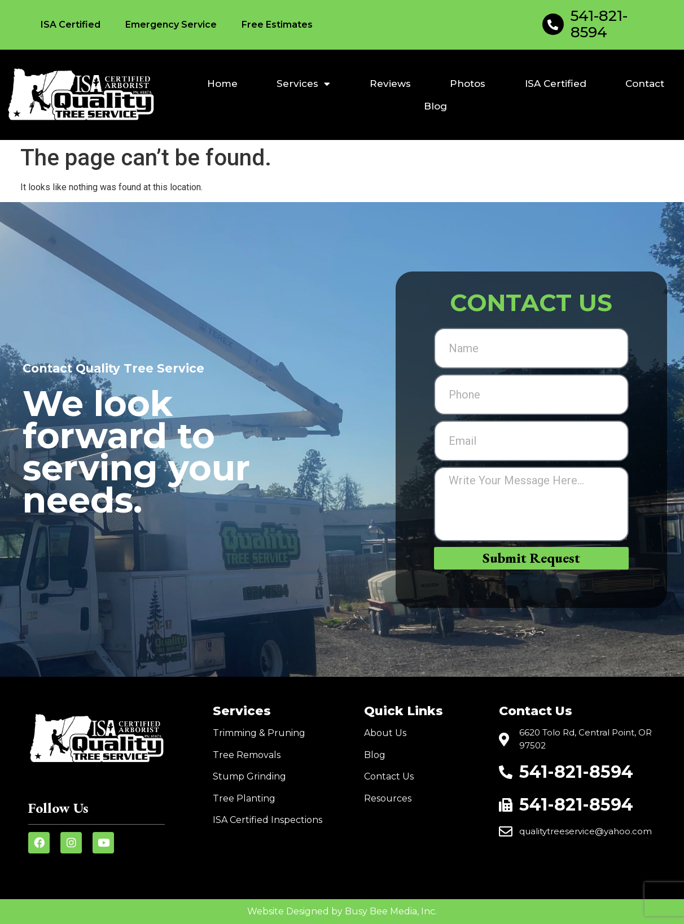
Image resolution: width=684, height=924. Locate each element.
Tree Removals (246, 755)
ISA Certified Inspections (267, 819)
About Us (385, 733)
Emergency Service (171, 24)
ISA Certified (70, 24)
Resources (387, 798)
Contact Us (389, 776)
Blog (435, 106)
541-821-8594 (599, 24)
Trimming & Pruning (259, 733)
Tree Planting (244, 798)
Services (303, 83)
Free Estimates (277, 24)
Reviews (390, 83)
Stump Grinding (249, 776)
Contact (644, 83)
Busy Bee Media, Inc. (391, 911)
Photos (467, 83)
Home (222, 83)
